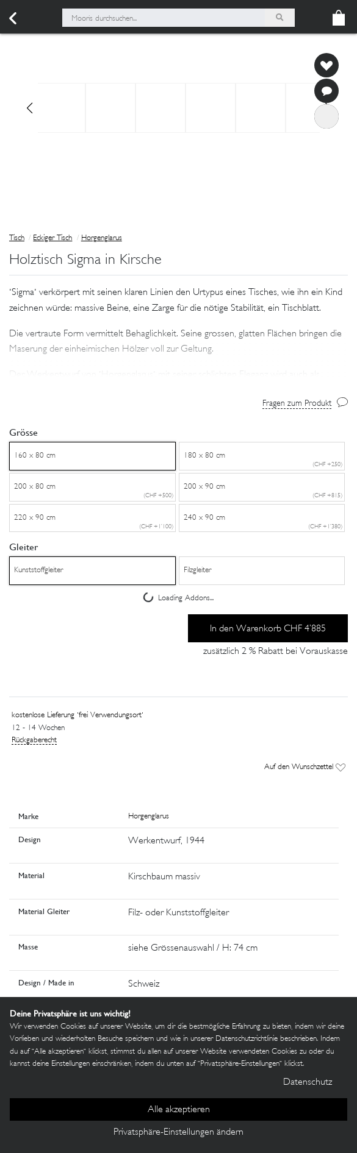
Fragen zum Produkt (296, 404)
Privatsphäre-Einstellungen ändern (178, 1132)
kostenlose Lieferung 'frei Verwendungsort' (77, 715)
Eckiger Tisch (52, 238)
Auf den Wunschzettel (304, 767)
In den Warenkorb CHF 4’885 (268, 629)
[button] (178, 349)
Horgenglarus (101, 238)
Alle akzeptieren (179, 1110)
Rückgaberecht (34, 740)
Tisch (16, 238)
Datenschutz (307, 1082)
